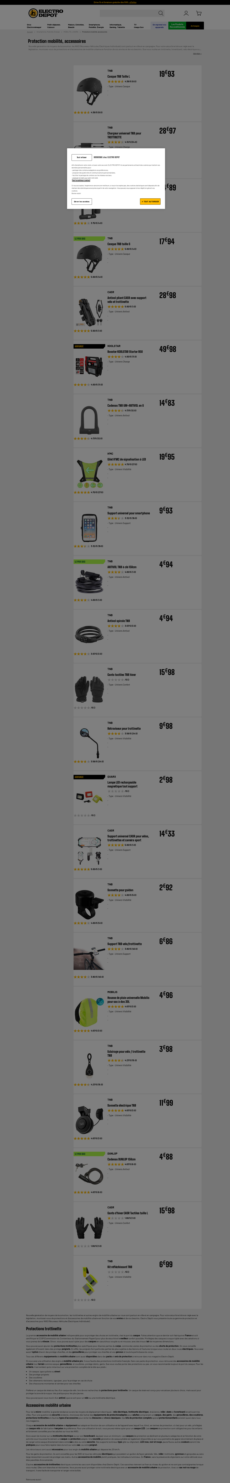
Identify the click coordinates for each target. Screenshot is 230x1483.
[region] (116, 178)
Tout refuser (82, 157)
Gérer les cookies (82, 201)
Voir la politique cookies (81, 180)
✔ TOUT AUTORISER (150, 201)
